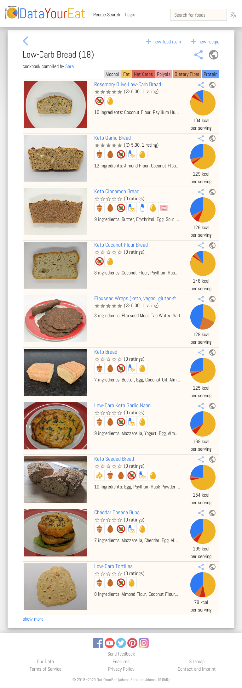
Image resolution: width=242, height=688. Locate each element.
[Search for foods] (198, 15)
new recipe (204, 41)
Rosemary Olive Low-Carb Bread (127, 84)
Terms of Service (45, 669)
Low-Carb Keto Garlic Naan (122, 405)
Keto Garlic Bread (112, 137)
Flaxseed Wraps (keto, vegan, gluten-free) (138, 298)
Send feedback (121, 654)
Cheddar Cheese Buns (117, 512)
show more (33, 619)
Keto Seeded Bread (114, 458)
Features (121, 661)
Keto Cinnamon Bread (116, 191)
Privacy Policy (121, 669)
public (213, 54)
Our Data (45, 661)
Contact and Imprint (197, 669)
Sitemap (197, 661)
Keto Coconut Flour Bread (121, 244)
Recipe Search (108, 14)
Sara (69, 66)
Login (130, 14)
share (198, 54)
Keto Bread (105, 351)
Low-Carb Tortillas (113, 566)
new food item (163, 41)
